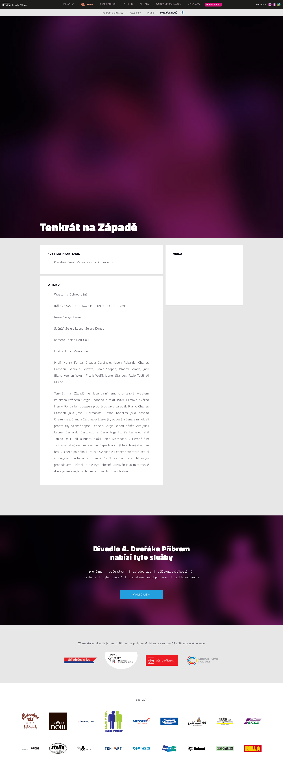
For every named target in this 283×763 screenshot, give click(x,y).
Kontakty (194, 4)
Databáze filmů (168, 12)
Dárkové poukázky (168, 4)
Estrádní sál (108, 4)
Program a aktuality (112, 12)
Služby (144, 4)
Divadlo (68, 4)
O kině (150, 12)
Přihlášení (261, 4)
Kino (87, 4)
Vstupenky (135, 12)
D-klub (128, 4)
